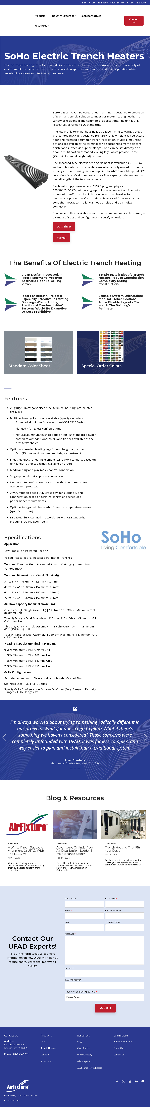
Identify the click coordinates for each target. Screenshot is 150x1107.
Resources (41, 21)
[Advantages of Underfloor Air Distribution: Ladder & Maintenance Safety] (75, 816)
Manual (61, 229)
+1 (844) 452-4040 (136, 2)
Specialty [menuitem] (45, 1046)
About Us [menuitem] (118, 1039)
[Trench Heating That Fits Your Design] (123, 816)
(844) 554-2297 (20, 1045)
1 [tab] (72, 761)
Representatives (92, 11)
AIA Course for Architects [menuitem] (89, 1059)
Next (143, 728)
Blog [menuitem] (79, 1032)
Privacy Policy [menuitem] (10, 1087)
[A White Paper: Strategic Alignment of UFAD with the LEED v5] (26, 816)
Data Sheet (64, 218)
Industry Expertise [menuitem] (123, 1032)
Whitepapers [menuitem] (83, 1052)
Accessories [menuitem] (47, 1052)
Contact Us (134, 16)
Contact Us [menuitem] (119, 1046)
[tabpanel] (75, 727)
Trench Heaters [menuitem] (48, 1039)
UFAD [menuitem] (43, 1032)
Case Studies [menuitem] (83, 1039)
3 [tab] (79, 761)
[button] (117, 1073)
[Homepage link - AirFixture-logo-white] (16, 1082)
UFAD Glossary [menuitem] (84, 1046)
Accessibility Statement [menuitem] (27, 1087)
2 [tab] (75, 761)
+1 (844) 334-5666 (98, 2)
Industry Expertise (64, 11)
